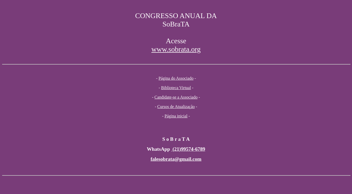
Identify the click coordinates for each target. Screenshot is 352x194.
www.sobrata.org (176, 49)
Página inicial (176, 116)
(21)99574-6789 (188, 149)
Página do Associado (175, 78)
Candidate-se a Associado (176, 97)
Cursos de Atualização (176, 106)
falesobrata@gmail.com (176, 159)
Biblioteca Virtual (176, 87)
